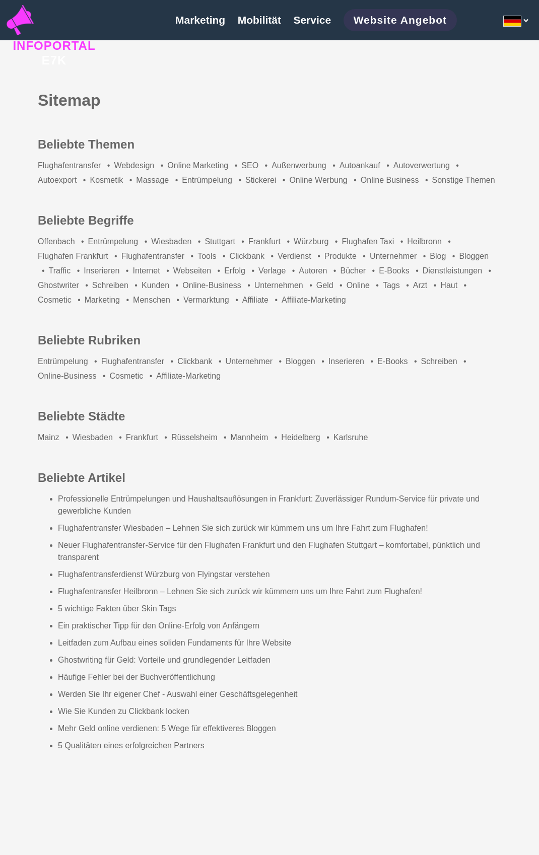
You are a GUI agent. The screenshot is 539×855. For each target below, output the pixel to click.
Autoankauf (360, 165)
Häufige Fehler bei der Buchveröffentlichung (136, 677)
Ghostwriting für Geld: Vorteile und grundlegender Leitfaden (164, 660)
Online (358, 285)
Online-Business (211, 285)
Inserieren (101, 270)
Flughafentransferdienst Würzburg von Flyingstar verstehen (164, 574)
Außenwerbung (299, 165)
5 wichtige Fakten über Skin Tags (117, 608)
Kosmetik (106, 180)
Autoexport (57, 180)
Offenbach (56, 241)
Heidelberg (300, 437)
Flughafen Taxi (368, 241)
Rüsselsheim (194, 437)
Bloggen (474, 256)
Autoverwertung (421, 165)
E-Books (394, 270)
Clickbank (247, 256)
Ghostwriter (58, 285)
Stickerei (260, 180)
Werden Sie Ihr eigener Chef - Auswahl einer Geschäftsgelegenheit (178, 694)
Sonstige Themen (463, 180)
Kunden (155, 285)
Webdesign (134, 165)
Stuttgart (220, 241)
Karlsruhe (350, 437)
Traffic (60, 270)
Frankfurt (264, 241)
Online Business (390, 180)
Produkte (340, 256)
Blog (438, 256)
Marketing (102, 300)
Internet (146, 270)
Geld (324, 285)
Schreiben (110, 285)
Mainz (48, 437)
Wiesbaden (171, 241)
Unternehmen (278, 285)
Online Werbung (318, 180)
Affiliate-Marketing (314, 300)
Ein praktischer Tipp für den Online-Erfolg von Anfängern (158, 625)
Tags (391, 285)
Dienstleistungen (452, 270)
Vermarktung (206, 300)
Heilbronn (424, 241)
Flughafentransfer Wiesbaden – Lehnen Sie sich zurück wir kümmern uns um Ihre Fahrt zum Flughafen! (243, 528)
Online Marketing (197, 165)
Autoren (313, 270)
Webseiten (192, 270)
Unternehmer (393, 256)
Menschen (151, 300)
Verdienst (294, 256)
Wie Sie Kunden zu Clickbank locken (123, 711)
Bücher (353, 270)
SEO (249, 165)
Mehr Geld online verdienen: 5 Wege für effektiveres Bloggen (167, 728)
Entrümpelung (207, 180)
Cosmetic (55, 300)
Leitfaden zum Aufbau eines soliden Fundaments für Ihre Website (174, 642)
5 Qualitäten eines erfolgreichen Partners (131, 745)
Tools (206, 256)
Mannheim (249, 437)
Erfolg (234, 270)
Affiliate (255, 300)
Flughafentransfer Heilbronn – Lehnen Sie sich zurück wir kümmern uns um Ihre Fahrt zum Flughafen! (240, 591)
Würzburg (311, 241)
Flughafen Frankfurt (73, 256)
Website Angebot (400, 20)
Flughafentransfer (69, 165)
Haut (448, 285)
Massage (152, 180)
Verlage (272, 270)
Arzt (420, 285)
